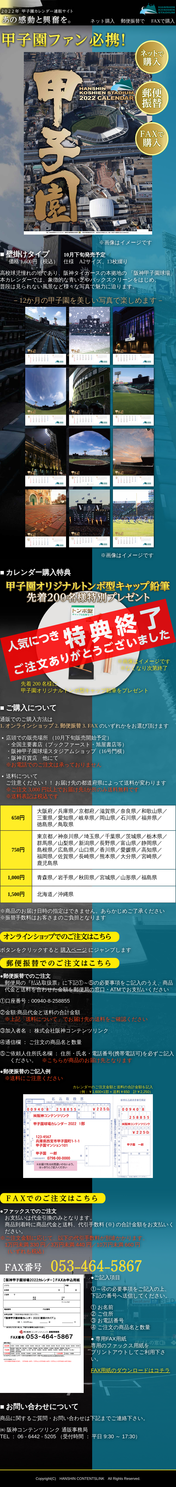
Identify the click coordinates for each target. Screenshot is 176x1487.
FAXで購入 (163, 21)
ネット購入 (102, 21)
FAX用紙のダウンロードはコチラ (130, 1370)
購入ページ (74, 950)
